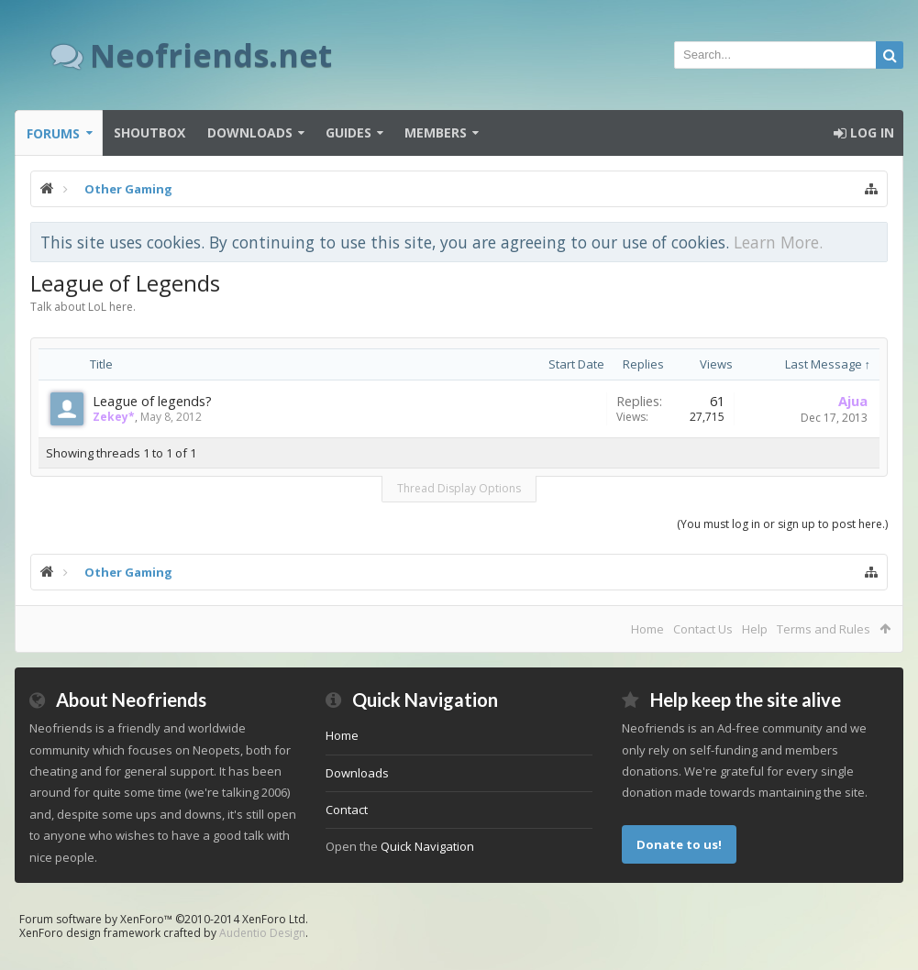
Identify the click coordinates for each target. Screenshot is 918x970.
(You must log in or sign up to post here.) (782, 524)
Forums (53, 133)
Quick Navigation (427, 846)
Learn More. (778, 242)
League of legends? (152, 400)
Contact (347, 809)
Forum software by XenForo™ (163, 919)
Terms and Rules (823, 629)
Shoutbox (149, 132)
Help (755, 629)
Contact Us (703, 629)
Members (435, 132)
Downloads (250, 132)
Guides (348, 132)
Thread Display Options (459, 488)
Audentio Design (262, 933)
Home (647, 629)
